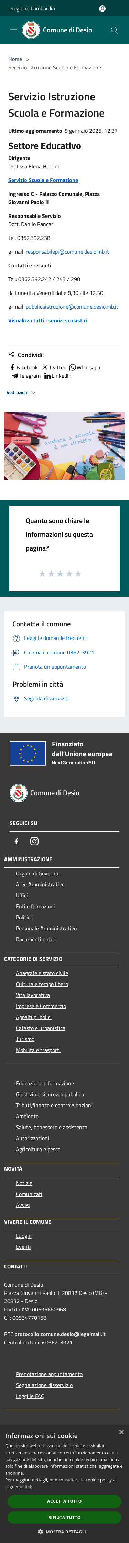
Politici (24, 917)
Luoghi (24, 1236)
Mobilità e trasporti (38, 1050)
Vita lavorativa (33, 995)
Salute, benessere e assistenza (51, 1127)
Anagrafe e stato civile (42, 973)
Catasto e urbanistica (40, 1028)
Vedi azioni (22, 393)
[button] (64, 1531)
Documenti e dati (36, 939)
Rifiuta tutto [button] (64, 1517)
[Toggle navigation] (14, 29)
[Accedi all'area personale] (102, 9)
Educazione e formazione (45, 1083)
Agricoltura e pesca (38, 1149)
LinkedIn (57, 375)
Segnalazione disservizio (44, 1385)
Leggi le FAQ (30, 1396)
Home (15, 59)
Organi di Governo (37, 873)
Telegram (26, 375)
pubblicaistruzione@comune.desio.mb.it (72, 306)
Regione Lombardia (32, 8)
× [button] (121, 1432)
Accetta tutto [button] (64, 1501)
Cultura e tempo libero (42, 984)
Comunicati (29, 1194)
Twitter (53, 367)
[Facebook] (16, 841)
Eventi (23, 1247)
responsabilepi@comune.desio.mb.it (67, 251)
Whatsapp (84, 367)
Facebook (23, 367)
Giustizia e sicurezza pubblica (50, 1094)
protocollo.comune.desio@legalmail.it (60, 1334)
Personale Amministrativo (46, 928)
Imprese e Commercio (41, 1006)
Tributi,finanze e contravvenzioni (54, 1105)
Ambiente (27, 1116)
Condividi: (26, 355)
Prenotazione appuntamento (49, 1374)
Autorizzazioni (32, 1138)
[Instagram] (34, 841)
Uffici (22, 895)
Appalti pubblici (34, 1017)
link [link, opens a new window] (28, 1487)
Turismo (25, 1039)
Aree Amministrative (40, 884)
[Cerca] (114, 30)
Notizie (24, 1183)
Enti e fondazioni (35, 906)
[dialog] (64, 1484)
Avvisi (23, 1205)
